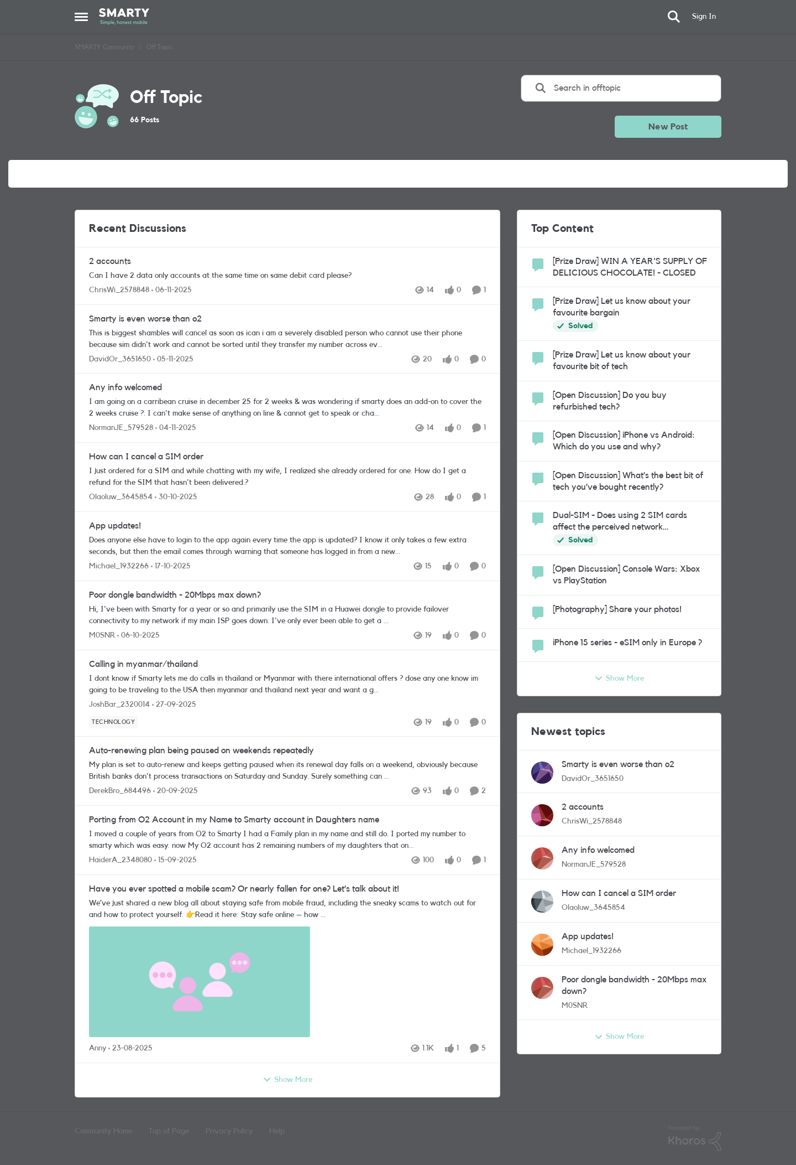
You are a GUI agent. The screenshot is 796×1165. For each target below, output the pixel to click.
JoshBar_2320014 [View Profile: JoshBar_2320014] (119, 704)
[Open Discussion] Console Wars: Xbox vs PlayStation (626, 575)
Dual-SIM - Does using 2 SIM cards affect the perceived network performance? (620, 522)
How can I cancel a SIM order (146, 456)
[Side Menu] (81, 16)
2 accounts (110, 261)
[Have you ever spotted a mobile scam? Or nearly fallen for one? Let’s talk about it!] (287, 969)
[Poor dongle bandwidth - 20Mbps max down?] (287, 615)
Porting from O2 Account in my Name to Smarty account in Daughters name (234, 819)
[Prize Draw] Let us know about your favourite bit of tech (621, 360)
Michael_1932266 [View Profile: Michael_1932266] (119, 566)
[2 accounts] (287, 276)
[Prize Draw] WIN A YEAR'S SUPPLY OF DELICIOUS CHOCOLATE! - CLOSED (630, 267)
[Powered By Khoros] (694, 1138)
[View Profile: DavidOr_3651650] (542, 773)
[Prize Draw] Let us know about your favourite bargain (621, 307)
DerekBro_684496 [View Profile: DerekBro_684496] (120, 791)
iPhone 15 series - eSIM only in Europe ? (627, 642)
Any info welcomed (125, 387)
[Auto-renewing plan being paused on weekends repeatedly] (287, 771)
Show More (287, 1079)
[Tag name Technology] (113, 722)
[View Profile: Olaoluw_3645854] (542, 901)
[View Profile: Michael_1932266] (542, 945)
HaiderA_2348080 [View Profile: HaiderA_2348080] (120, 860)
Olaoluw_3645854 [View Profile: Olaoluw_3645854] (121, 497)
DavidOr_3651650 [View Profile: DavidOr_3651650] (120, 359)
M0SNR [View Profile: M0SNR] (102, 635)
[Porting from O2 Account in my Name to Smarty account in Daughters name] (287, 840)
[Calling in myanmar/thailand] (287, 684)
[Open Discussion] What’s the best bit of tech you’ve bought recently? (628, 481)
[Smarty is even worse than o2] (287, 338)
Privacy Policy (229, 1131)
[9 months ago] (171, 290)
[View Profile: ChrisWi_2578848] (542, 815)
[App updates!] (287, 546)
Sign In (704, 16)
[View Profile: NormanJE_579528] (542, 858)
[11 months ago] (130, 1048)
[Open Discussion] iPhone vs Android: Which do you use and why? (624, 441)
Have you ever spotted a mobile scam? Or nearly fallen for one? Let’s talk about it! (244, 888)
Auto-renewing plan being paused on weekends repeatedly (201, 750)
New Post (668, 126)
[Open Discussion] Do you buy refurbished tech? (610, 401)
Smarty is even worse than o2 (145, 318)
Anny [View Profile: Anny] (97, 1048)
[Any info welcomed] (287, 408)
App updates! (115, 525)
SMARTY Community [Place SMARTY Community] (104, 47)
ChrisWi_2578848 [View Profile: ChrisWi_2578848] (119, 290)
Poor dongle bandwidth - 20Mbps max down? (175, 595)
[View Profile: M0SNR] (542, 988)
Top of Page (169, 1131)
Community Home (103, 1131)
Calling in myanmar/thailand (143, 664)
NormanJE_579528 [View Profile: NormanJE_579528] (121, 428)
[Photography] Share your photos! (617, 609)
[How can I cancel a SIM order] (287, 477)
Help (277, 1131)
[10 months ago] (138, 635)
